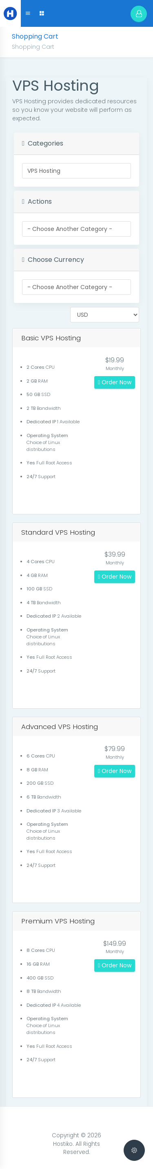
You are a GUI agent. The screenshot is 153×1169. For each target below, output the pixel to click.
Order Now (114, 382)
